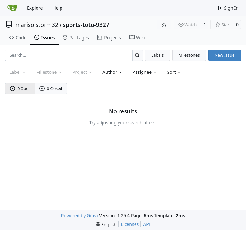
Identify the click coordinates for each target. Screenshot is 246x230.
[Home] (12, 8)
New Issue (225, 55)
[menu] (174, 72)
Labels (157, 55)
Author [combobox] (112, 72)
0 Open (20, 88)
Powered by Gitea (79, 215)
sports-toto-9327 (86, 24)
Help (57, 8)
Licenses (130, 224)
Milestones (189, 55)
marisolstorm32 (36, 24)
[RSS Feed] (164, 24)
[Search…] (137, 55)
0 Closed (50, 88)
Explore (35, 8)
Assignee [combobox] (145, 72)
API (146, 224)
